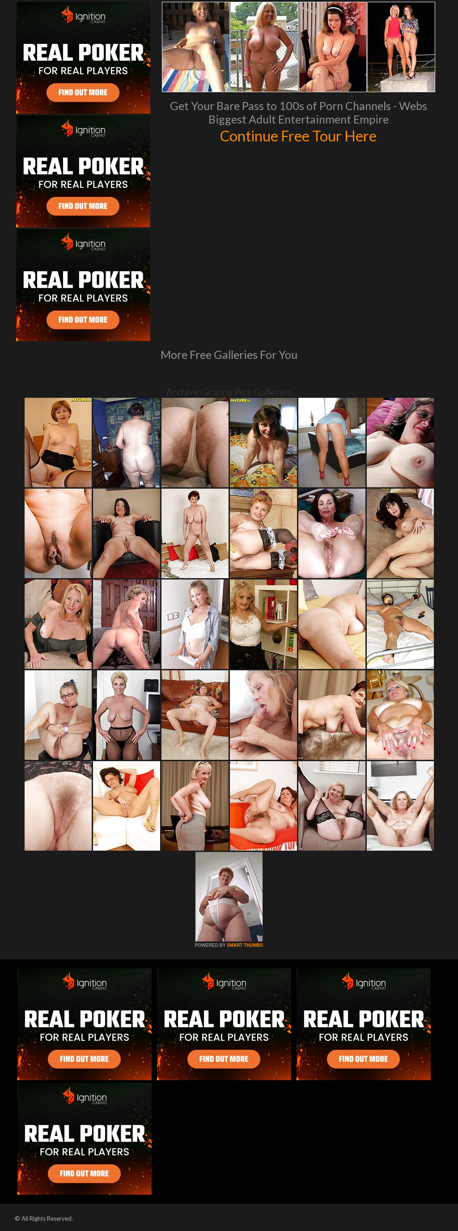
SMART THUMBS (245, 945)
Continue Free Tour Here (298, 135)
